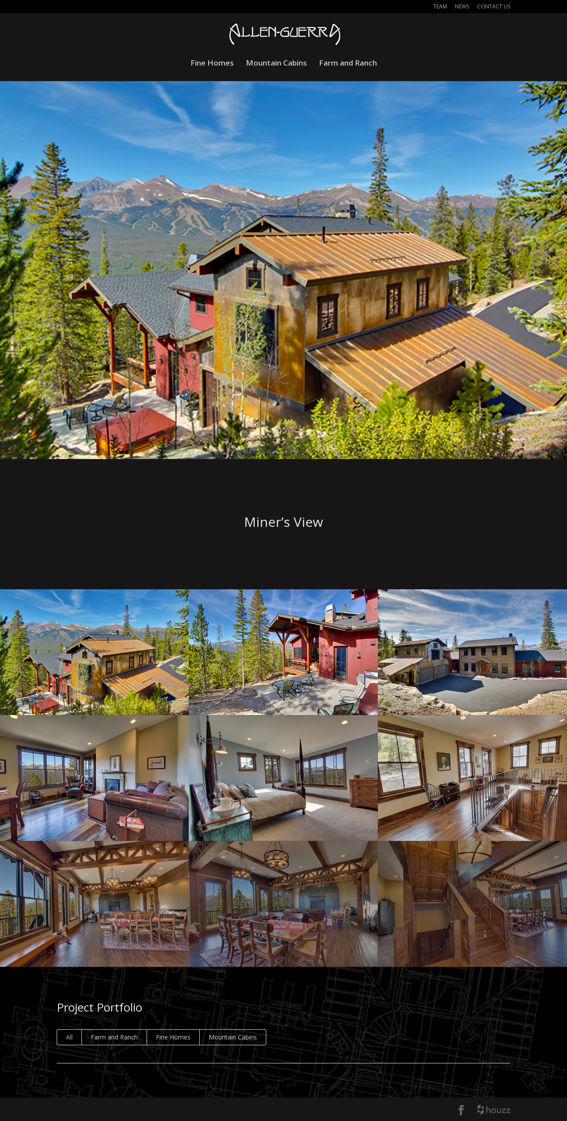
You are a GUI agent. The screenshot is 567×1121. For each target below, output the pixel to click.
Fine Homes (212, 64)
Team (440, 7)
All (69, 1037)
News (462, 7)
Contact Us (493, 7)
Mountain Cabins (276, 64)
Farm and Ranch (348, 64)
